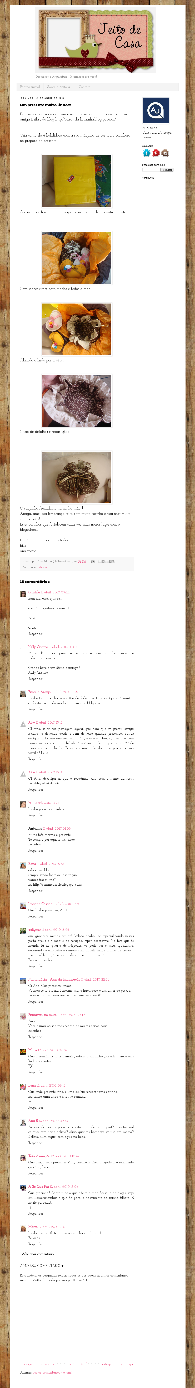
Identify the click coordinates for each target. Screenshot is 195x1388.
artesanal (43, 567)
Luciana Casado (40, 904)
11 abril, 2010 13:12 (49, 722)
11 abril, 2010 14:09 (57, 828)
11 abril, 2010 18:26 (55, 930)
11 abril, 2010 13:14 (49, 772)
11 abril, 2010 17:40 (67, 904)
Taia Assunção (39, 1156)
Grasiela (34, 592)
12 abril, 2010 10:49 (65, 1156)
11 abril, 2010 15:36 (50, 864)
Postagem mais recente (37, 1364)
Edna (32, 864)
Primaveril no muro (42, 1015)
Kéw (31, 722)
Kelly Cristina (38, 647)
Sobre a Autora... (59, 87)
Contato (84, 87)
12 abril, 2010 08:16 (51, 1085)
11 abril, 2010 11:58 (65, 692)
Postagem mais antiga (117, 1364)
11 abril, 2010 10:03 (63, 647)
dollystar (34, 930)
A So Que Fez (38, 1187)
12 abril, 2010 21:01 (52, 1227)
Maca (32, 1050)
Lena (32, 1085)
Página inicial (30, 87)
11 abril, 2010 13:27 (45, 803)
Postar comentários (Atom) (52, 1372)
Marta (33, 1227)
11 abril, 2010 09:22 (55, 592)
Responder (35, 634)
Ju (29, 803)
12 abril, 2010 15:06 (64, 1187)
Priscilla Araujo (39, 692)
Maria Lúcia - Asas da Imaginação (54, 979)
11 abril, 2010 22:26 (95, 979)
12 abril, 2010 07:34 (52, 1050)
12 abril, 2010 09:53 (53, 1121)
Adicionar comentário (38, 1254)
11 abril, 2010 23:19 (71, 1015)
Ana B (33, 1121)
